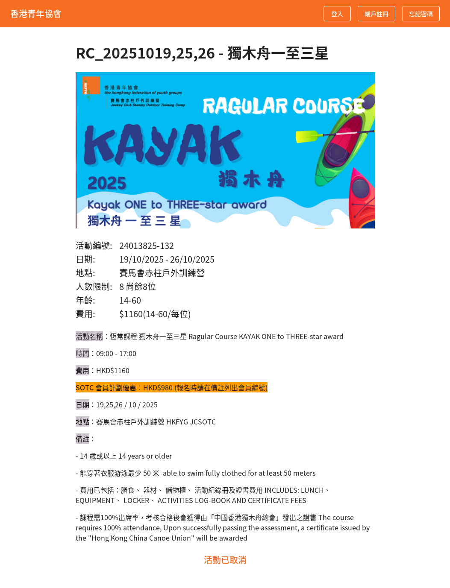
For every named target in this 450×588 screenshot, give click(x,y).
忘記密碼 (421, 13)
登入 (337, 13)
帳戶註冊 (376, 13)
